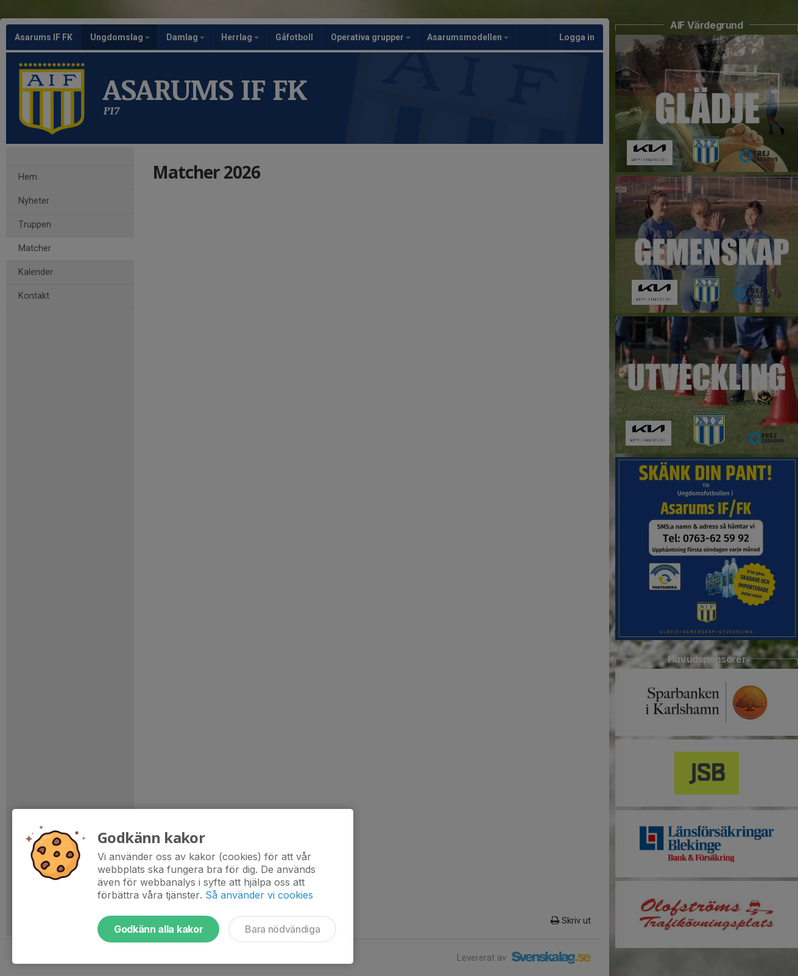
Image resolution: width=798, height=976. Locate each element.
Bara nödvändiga (282, 929)
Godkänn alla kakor (158, 929)
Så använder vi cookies (259, 895)
